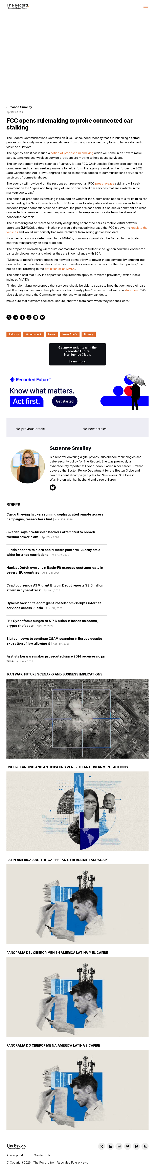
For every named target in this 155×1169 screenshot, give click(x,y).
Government (33, 334)
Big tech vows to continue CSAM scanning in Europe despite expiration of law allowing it (54, 642)
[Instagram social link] (119, 1146)
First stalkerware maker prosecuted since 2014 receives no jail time (55, 660)
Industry (14, 334)
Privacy (88, 334)
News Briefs (69, 334)
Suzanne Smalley (19, 107)
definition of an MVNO (60, 269)
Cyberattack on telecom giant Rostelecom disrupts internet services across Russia (53, 607)
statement (132, 290)
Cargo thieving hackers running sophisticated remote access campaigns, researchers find (55, 518)
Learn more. (77, 361)
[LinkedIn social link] (110, 1146)
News (51, 334)
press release (104, 183)
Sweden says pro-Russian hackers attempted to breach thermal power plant (50, 536)
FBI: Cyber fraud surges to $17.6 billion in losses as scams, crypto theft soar (52, 624)
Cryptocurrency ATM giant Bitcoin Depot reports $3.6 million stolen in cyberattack (54, 589)
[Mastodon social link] (127, 1146)
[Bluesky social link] (136, 1146)
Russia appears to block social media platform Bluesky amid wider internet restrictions (53, 553)
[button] (145, 6)
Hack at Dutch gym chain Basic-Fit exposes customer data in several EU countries (54, 571)
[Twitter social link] (101, 1146)
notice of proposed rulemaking (72, 153)
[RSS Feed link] (145, 1146)
